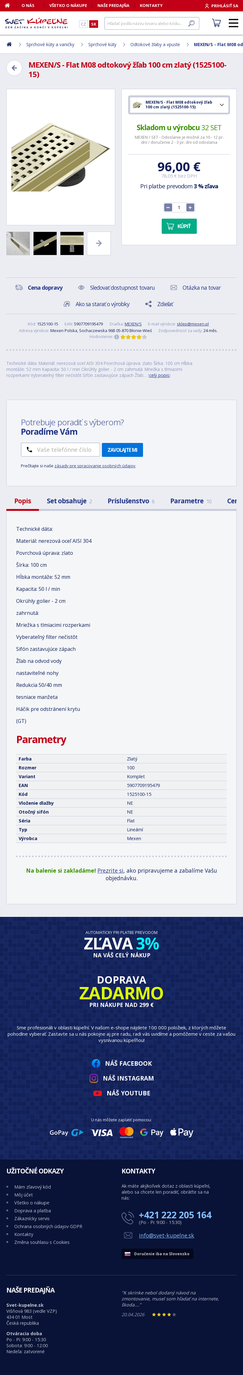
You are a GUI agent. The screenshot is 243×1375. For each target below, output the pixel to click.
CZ (83, 24)
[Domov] (10, 5)
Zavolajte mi (122, 450)
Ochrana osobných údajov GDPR (48, 1226)
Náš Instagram (128, 1078)
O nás (28, 5)
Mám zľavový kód (32, 1187)
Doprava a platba (32, 1211)
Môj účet (23, 1195)
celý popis (159, 375)
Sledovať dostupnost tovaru (122, 287)
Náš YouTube (128, 1093)
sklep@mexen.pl (193, 324)
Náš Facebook (128, 1063)
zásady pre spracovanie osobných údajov (94, 466)
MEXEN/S (133, 324)
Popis (22, 500)
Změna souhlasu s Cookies (42, 1242)
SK (93, 24)
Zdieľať (165, 304)
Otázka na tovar (202, 287)
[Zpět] (14, 68)
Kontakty (151, 5)
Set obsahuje (69, 500)
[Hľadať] (151, 23)
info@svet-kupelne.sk (166, 1235)
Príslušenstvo (131, 500)
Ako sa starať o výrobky (102, 304)
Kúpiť (184, 226)
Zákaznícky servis (32, 1218)
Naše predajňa (113, 5)
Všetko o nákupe (68, 5)
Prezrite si (110, 870)
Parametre (190, 500)
